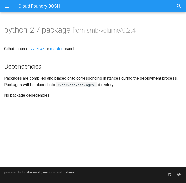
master (56, 48)
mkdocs (49, 172)
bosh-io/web (31, 172)
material (69, 172)
